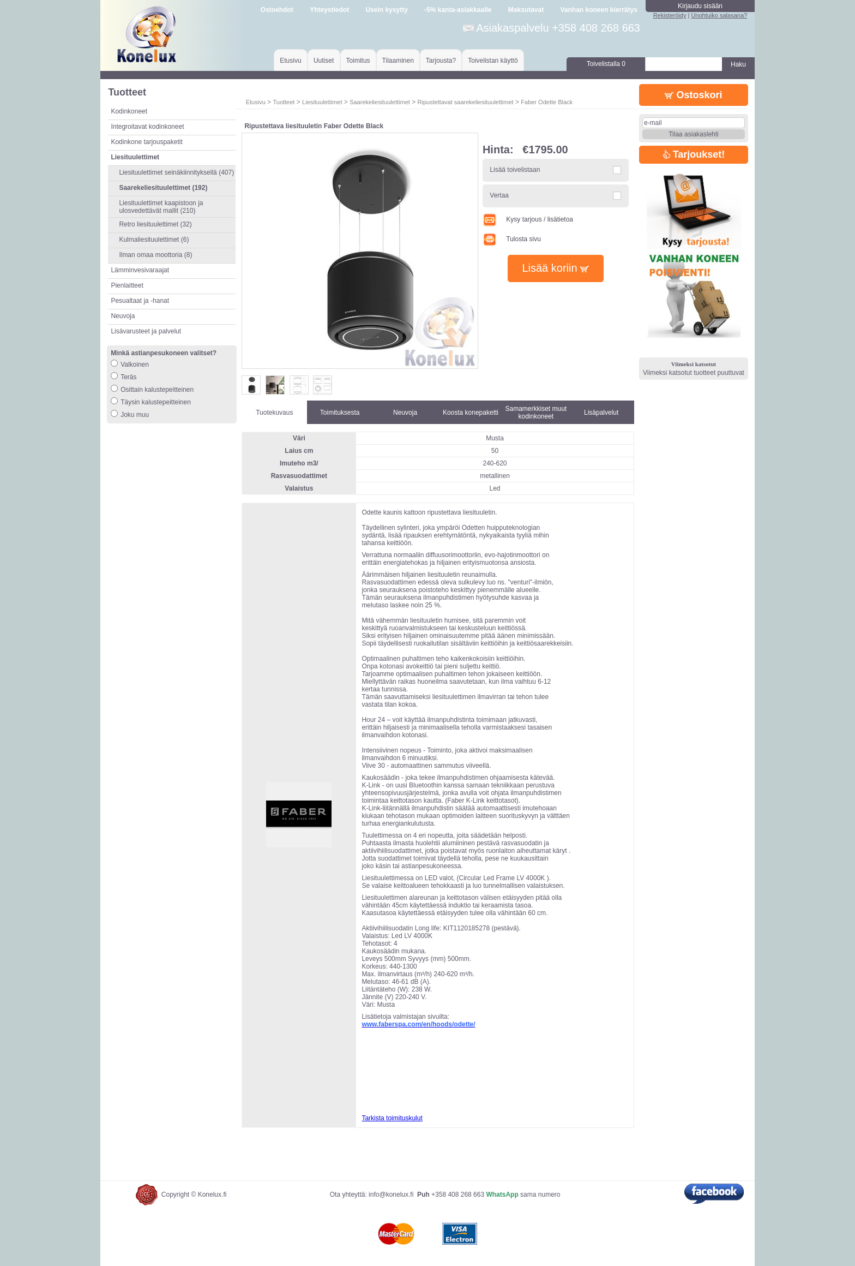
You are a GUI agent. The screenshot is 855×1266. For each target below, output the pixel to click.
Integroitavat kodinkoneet (147, 126)
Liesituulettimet (322, 102)
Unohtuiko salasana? (719, 15)
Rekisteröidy (670, 15)
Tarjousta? (441, 60)
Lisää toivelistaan (515, 170)
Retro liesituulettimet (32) (155, 224)
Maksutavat (526, 10)
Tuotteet (283, 102)
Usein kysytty (386, 10)
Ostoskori (693, 94)
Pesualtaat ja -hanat (140, 300)
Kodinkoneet (129, 111)
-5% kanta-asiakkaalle (457, 10)
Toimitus (358, 60)
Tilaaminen (398, 60)
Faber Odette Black (547, 102)
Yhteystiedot (329, 10)
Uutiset (324, 60)
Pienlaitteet (127, 285)
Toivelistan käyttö (492, 60)
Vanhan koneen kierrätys (598, 10)
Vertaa (499, 195)
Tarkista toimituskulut (392, 1118)
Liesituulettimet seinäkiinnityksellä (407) (176, 172)
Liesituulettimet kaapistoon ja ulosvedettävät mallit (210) (161, 206)
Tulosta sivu (512, 239)
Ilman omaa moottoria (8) (155, 255)
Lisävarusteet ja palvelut (146, 331)
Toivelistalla (606, 64)
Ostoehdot (277, 10)
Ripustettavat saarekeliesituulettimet (466, 102)
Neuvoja (123, 316)
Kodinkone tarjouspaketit (146, 142)
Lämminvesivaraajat (140, 270)
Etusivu (290, 60)
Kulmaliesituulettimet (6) (154, 239)
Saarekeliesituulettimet (380, 102)
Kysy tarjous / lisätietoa (528, 219)
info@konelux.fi (391, 1194)
